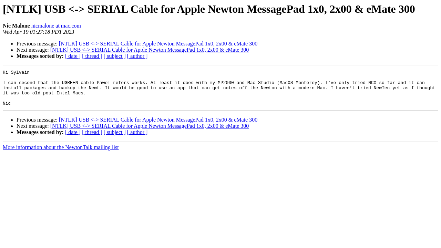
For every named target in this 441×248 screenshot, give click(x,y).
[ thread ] (92, 56)
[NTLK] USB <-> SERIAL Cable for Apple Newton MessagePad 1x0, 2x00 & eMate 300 (158, 43)
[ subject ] (115, 56)
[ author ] (137, 56)
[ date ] (73, 56)
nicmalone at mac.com (56, 26)
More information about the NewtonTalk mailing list (61, 154)
